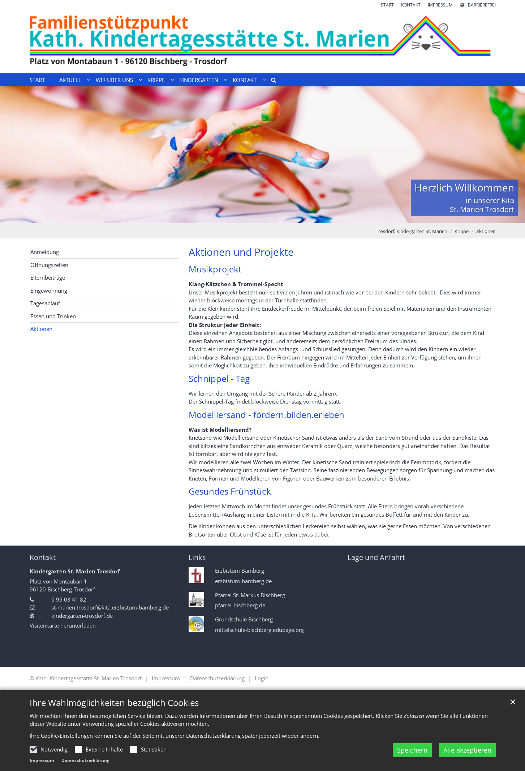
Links (197, 557)
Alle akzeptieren (467, 750)
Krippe (462, 231)
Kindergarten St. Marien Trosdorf (75, 571)
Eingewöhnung (48, 290)
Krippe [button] (156, 79)
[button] (271, 81)
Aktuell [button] (70, 79)
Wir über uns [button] (114, 79)
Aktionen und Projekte (241, 252)
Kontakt (43, 557)
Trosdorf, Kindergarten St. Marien (411, 231)
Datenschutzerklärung (85, 760)
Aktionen (486, 231)
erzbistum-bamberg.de (243, 581)
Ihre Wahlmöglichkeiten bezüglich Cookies (114, 702)
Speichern (412, 750)
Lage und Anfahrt (376, 557)
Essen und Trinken (53, 316)
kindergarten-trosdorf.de (82, 615)
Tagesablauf (45, 303)
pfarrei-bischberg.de (240, 605)
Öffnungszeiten (49, 264)
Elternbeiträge (47, 277)
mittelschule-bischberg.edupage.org (259, 629)
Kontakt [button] (245, 79)
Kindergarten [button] (198, 79)
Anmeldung (44, 251)
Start (37, 79)
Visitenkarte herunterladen (63, 625)
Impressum (42, 760)
